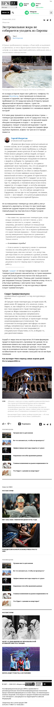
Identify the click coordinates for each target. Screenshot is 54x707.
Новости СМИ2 (7, 487)
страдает (12, 271)
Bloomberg (13, 96)
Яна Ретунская (18, 38)
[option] (27, 383)
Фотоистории (7, 491)
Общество (5, 22)
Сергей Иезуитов (19, 138)
